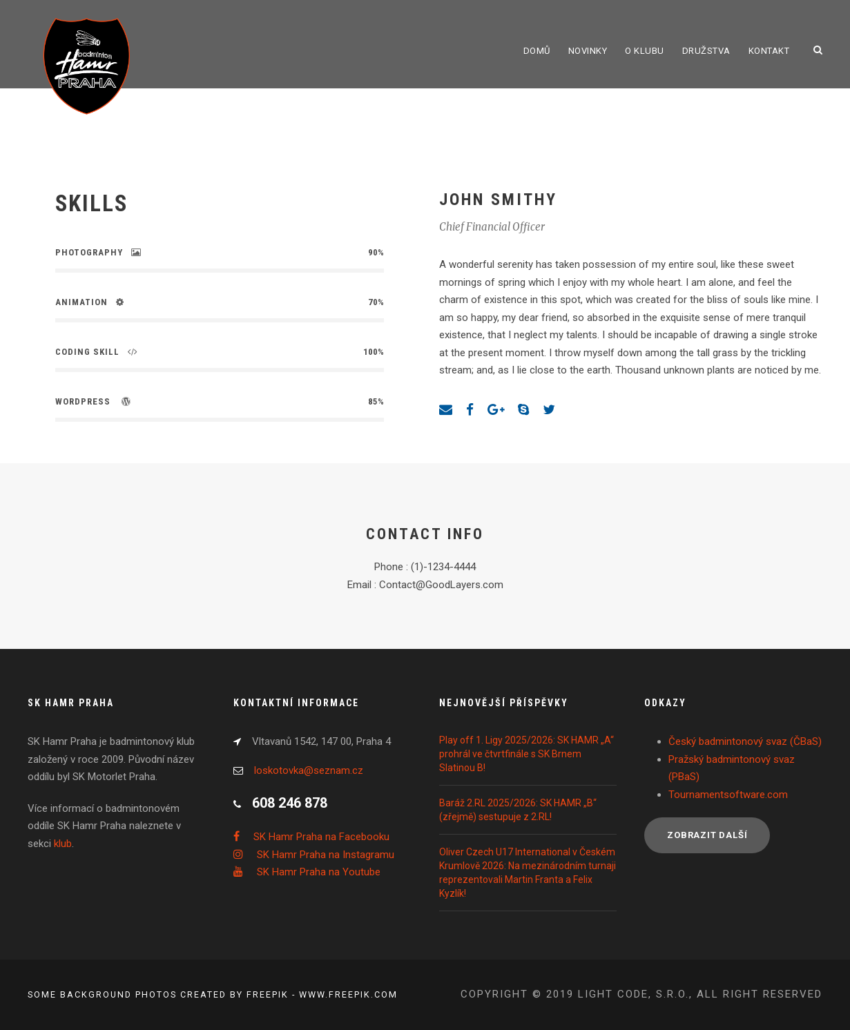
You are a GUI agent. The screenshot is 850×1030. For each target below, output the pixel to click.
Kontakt (769, 51)
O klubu (644, 51)
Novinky (588, 51)
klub (63, 843)
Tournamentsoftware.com (728, 794)
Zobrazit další (707, 835)
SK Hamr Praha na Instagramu (325, 854)
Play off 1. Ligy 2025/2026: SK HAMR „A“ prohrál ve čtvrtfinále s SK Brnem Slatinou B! (526, 754)
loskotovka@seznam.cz (308, 770)
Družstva (706, 51)
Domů (536, 51)
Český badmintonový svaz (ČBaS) (745, 741)
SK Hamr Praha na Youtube (318, 872)
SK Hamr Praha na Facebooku (321, 836)
